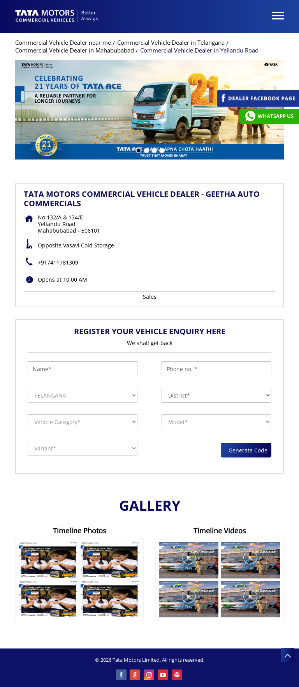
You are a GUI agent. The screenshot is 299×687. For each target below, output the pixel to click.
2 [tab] (146, 150)
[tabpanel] (149, 109)
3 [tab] (153, 150)
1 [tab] (138, 150)
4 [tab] (161, 150)
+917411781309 (58, 262)
